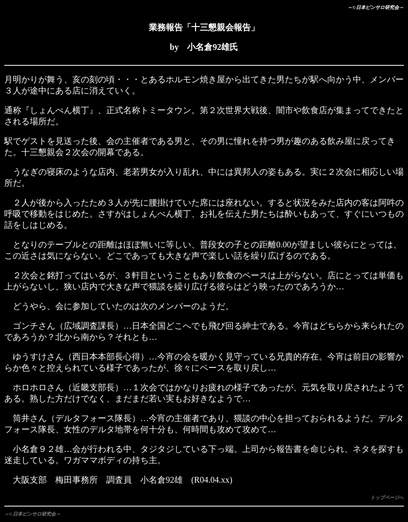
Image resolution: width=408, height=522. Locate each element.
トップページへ (387, 497)
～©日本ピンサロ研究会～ (32, 514)
